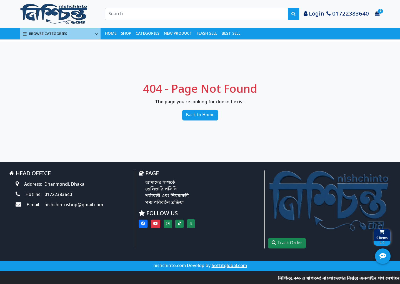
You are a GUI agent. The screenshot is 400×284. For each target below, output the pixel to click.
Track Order (287, 243)
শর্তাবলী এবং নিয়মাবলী (167, 196)
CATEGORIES (147, 33)
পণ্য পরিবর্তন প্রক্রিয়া (164, 203)
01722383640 (347, 14)
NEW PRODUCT (178, 33)
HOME (110, 33)
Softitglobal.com (229, 266)
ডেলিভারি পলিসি (161, 189)
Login (314, 14)
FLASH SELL (207, 33)
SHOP (126, 33)
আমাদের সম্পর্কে (160, 183)
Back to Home (200, 115)
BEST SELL (231, 33)
